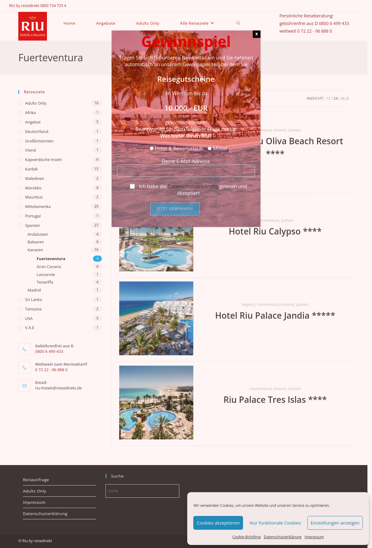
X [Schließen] (256, 34)
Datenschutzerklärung (193, 186)
